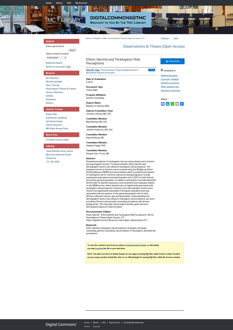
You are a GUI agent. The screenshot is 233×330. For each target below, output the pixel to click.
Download (172, 61)
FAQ (104, 322)
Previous (165, 38)
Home (88, 38)
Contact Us (51, 158)
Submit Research (54, 125)
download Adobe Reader (136, 245)
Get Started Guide (54, 121)
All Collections (52, 78)
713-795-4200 (52, 162)
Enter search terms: (55, 46)
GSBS (104, 38)
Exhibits (49, 96)
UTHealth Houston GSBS (57, 140)
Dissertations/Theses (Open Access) (124, 38)
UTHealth (96, 38)
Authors (49, 103)
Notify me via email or (58, 67)
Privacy (87, 326)
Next (176, 38)
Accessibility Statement (133, 322)
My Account (114, 322)
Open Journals (53, 85)
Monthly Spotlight (54, 81)
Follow (151, 70)
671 (143, 38)
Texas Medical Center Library (59, 151)
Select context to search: (57, 54)
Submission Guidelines (56, 118)
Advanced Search (54, 63)
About (95, 322)
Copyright (96, 326)
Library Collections (54, 92)
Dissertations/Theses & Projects (61, 89)
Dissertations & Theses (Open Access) (154, 46)
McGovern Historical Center (58, 154)
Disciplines (51, 99)
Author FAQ (51, 114)
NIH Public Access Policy (57, 128)
